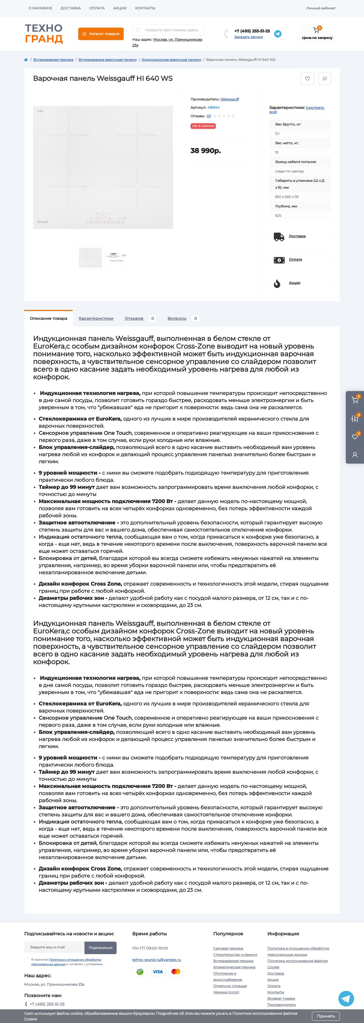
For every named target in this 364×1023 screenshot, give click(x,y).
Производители (281, 1005)
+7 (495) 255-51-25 (252, 31)
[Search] (138, 30)
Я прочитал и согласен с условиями (67, 962)
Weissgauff (229, 99)
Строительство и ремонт (235, 954)
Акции (120, 8)
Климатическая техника (234, 967)
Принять (326, 1016)
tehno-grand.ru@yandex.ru (156, 960)
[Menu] (101, 34)
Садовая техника (228, 948)
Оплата (97, 8)
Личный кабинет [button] (321, 8)
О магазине (40, 8)
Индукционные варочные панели (171, 59)
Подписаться (100, 948)
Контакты (145, 8)
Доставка (71, 8)
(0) (208, 116)
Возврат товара (281, 998)
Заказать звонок (248, 37)
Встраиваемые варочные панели (107, 59)
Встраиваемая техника (53, 59)
